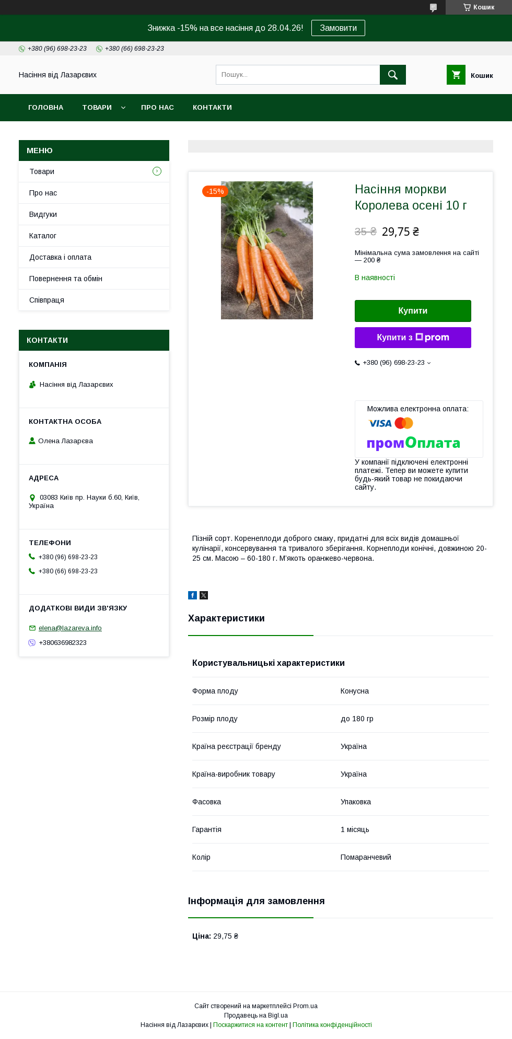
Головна (45, 107)
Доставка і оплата (60, 257)
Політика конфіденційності (332, 1025)
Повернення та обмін (65, 278)
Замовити (338, 28)
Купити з (413, 337)
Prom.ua (305, 1006)
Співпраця (46, 300)
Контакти (212, 107)
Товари (97, 107)
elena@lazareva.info (70, 628)
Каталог (42, 236)
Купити (413, 310)
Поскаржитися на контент (250, 1025)
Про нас (157, 107)
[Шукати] (393, 75)
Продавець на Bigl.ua (256, 1015)
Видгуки (43, 214)
